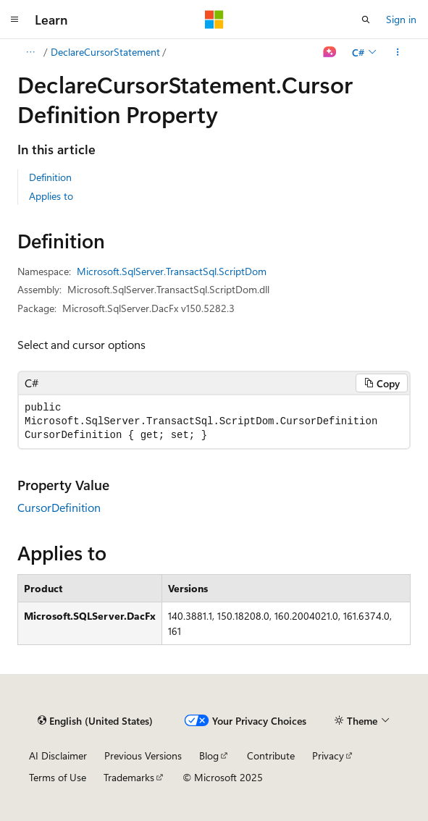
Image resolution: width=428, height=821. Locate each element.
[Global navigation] (14, 20)
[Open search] (365, 20)
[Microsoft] (214, 19)
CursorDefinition (59, 507)
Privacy (328, 755)
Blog (209, 755)
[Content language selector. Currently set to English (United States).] (95, 721)
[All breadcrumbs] (30, 52)
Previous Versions (143, 755)
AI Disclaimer (58, 755)
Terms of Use (57, 777)
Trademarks (129, 777)
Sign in (401, 19)
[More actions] (398, 52)
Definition (50, 177)
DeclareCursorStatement (105, 52)
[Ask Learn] (330, 52)
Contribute (271, 755)
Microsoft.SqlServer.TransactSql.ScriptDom (172, 271)
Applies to (51, 196)
